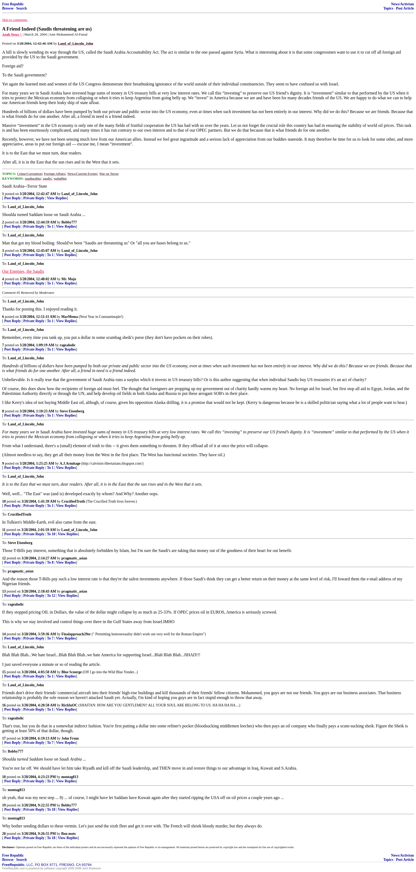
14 (4, 634)
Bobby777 (69, 222)
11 (4, 530)
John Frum (70, 738)
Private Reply (34, 198)
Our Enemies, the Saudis (23, 271)
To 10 (51, 534)
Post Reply (12, 198)
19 (4, 805)
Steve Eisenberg (72, 411)
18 (4, 777)
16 (4, 705)
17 (4, 738)
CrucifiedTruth (73, 501)
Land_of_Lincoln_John (80, 194)
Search (21, 8)
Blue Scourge (72, 672)
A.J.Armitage (70, 463)
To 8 (50, 562)
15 (4, 672)
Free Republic (13, 4)
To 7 (50, 638)
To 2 (50, 781)
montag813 (69, 777)
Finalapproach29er (76, 634)
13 (4, 591)
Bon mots (68, 834)
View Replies (57, 198)
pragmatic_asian (74, 558)
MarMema (69, 317)
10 (4, 501)
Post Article (405, 8)
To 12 (51, 596)
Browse (8, 8)
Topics (388, 8)
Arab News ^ (12, 34)
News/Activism (402, 4)
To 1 (50, 226)
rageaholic (68, 345)
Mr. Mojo (69, 279)
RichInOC (69, 705)
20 (4, 834)
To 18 (51, 809)
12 (4, 558)
